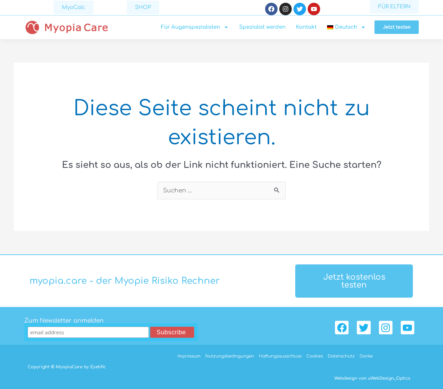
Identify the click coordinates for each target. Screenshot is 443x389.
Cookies (314, 356)
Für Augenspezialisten (195, 27)
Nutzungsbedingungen (229, 356)
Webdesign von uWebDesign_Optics (372, 378)
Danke (366, 356)
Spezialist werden (262, 27)
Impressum (189, 356)
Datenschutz (341, 356)
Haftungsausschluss (280, 356)
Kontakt (306, 27)
